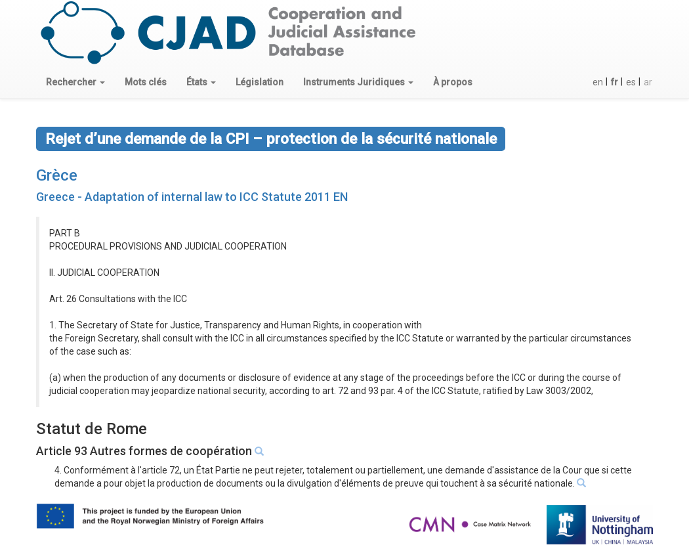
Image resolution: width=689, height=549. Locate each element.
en (598, 82)
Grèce (56, 175)
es (631, 82)
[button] (75, 82)
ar (648, 82)
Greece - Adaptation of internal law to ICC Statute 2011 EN (192, 197)
